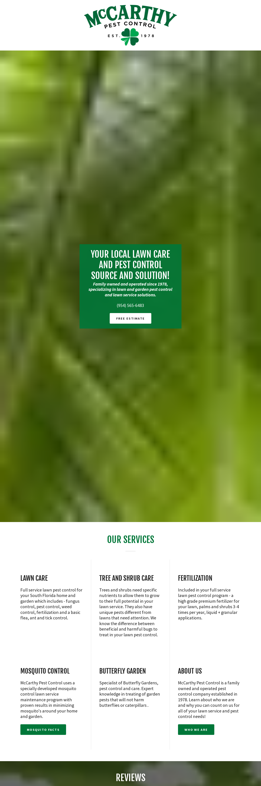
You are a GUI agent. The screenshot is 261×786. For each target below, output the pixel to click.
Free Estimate (130, 318)
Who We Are (196, 730)
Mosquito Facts (43, 730)
